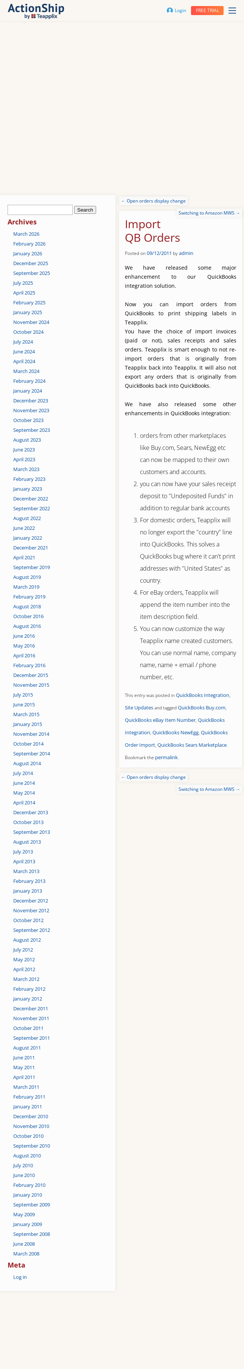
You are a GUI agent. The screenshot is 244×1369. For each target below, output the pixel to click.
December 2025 (30, 263)
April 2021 (24, 557)
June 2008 (24, 1243)
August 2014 (27, 763)
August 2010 (27, 1155)
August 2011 (27, 1047)
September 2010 (31, 1145)
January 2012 (27, 998)
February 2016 (29, 665)
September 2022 (31, 508)
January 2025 (27, 312)
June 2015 (24, 704)
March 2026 (26, 233)
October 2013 (28, 822)
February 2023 (29, 479)
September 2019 (31, 567)
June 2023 (24, 449)
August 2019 (27, 577)
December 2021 (30, 547)
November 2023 (31, 410)
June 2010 (24, 1175)
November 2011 (31, 1018)
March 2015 (26, 714)
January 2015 (27, 724)
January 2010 (27, 1194)
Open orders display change (153, 201)
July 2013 (23, 851)
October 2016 (28, 616)
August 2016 (27, 626)
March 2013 (26, 871)
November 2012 (31, 910)
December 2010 (30, 1116)
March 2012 (26, 979)
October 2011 (28, 1028)
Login (176, 10)
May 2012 (24, 959)
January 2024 (27, 390)
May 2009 (24, 1214)
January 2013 (27, 890)
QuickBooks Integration (202, 695)
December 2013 (30, 812)
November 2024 (31, 322)
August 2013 (27, 841)
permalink (166, 757)
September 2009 (31, 1204)
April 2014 (24, 802)
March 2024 (26, 371)
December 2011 (30, 1008)
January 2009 (27, 1224)
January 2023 (27, 488)
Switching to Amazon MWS (209, 213)
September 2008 (31, 1234)
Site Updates (139, 707)
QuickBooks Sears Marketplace (192, 744)
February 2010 (29, 1185)
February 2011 (29, 1096)
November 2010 (31, 1126)
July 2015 (23, 694)
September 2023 (31, 430)
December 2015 (30, 675)
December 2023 (30, 400)
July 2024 (23, 341)
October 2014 (28, 743)
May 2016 (24, 645)
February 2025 (29, 302)
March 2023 (26, 469)
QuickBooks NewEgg (175, 732)
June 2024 (24, 351)
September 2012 (31, 930)
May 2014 (24, 792)
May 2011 (24, 1067)
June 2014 (24, 783)
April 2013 (24, 861)
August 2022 (27, 518)
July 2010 (23, 1165)
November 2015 (31, 684)
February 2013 (29, 881)
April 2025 (24, 292)
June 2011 (24, 1057)
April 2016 (24, 655)
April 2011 (24, 1077)
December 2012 (30, 900)
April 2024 (24, 361)
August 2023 (27, 439)
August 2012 (27, 939)
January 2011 (27, 1106)
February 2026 (29, 243)
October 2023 (28, 420)
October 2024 (28, 331)
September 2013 (31, 832)
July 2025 (23, 282)
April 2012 (24, 969)
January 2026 (27, 253)
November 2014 (31, 734)
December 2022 (30, 498)
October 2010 (28, 1136)
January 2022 (27, 537)
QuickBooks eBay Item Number (160, 720)
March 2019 (26, 586)
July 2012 (23, 949)
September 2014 (31, 753)
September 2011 (31, 1037)
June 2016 (24, 635)
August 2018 (27, 606)
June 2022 (24, 528)
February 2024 (29, 381)
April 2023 (24, 459)
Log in (20, 1277)
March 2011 (26, 1087)
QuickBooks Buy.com (201, 707)
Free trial (207, 10)
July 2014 (23, 773)
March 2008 (26, 1253)
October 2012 (28, 920)
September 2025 (31, 273)
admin (186, 253)
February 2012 (29, 988)
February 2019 (29, 596)
